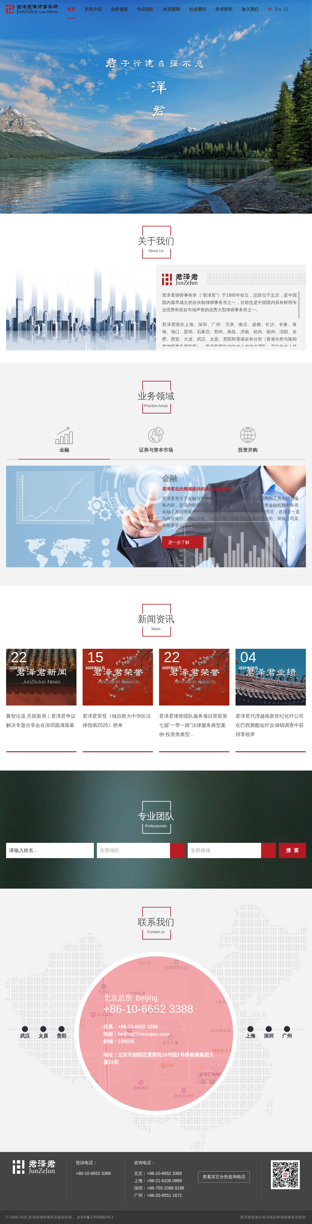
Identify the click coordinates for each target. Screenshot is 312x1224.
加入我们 (250, 9)
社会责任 (197, 9)
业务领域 (119, 9)
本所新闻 (171, 9)
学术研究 (223, 9)
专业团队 (145, 9)
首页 (71, 9)
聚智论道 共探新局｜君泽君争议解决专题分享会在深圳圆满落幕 (41, 720)
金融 (169, 478)
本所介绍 (92, 9)
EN (278, 9)
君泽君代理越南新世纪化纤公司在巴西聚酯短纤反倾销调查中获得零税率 (270, 725)
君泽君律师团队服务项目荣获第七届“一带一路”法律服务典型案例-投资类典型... (193, 725)
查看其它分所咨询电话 (224, 1176)
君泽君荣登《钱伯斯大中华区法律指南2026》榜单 (117, 720)
